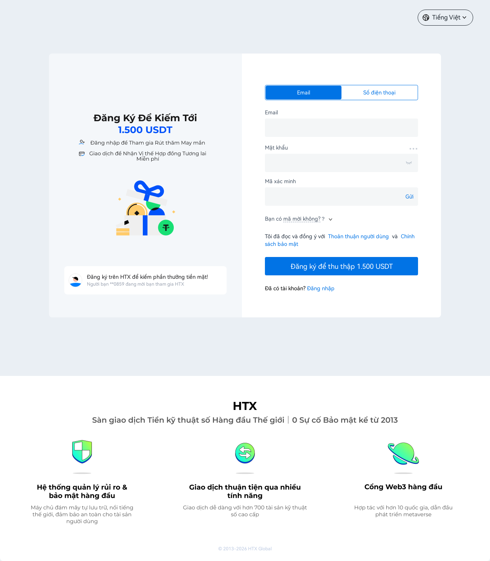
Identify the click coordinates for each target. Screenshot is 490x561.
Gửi (409, 197)
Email (303, 92)
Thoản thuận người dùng (358, 236)
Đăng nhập (321, 288)
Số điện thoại (379, 92)
